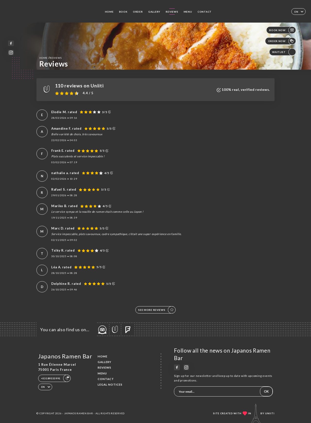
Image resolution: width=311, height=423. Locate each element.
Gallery (154, 11)
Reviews (172, 11)
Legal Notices (110, 384)
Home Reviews (50, 57)
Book (123, 11)
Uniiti (270, 413)
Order (138, 11)
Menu (188, 11)
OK (266, 391)
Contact (205, 11)
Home (109, 11)
